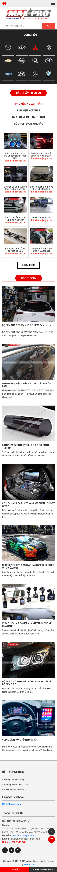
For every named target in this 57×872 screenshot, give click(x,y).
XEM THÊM (28, 265)
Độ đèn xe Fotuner (41, 217)
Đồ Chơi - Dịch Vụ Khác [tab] (28, 123)
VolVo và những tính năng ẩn (19, 739)
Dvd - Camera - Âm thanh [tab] (28, 117)
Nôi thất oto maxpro (12, 804)
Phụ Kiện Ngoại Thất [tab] (28, 103)
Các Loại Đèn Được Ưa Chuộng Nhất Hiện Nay (15, 155)
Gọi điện (14, 869)
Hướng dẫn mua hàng (14, 779)
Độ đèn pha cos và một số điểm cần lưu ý (26, 325)
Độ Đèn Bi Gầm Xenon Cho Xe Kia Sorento (15, 187)
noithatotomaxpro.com (23, 835)
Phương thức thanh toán (16, 784)
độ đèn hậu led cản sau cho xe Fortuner (41, 154)
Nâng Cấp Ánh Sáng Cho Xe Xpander (15, 218)
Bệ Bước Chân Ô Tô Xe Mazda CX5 (15, 249)
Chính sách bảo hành (14, 789)
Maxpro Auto (30, 864)
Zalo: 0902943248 (43, 869)
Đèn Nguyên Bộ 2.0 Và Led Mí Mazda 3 (41, 187)
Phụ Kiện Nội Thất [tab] (28, 110)
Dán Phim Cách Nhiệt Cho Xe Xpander (41, 249)
